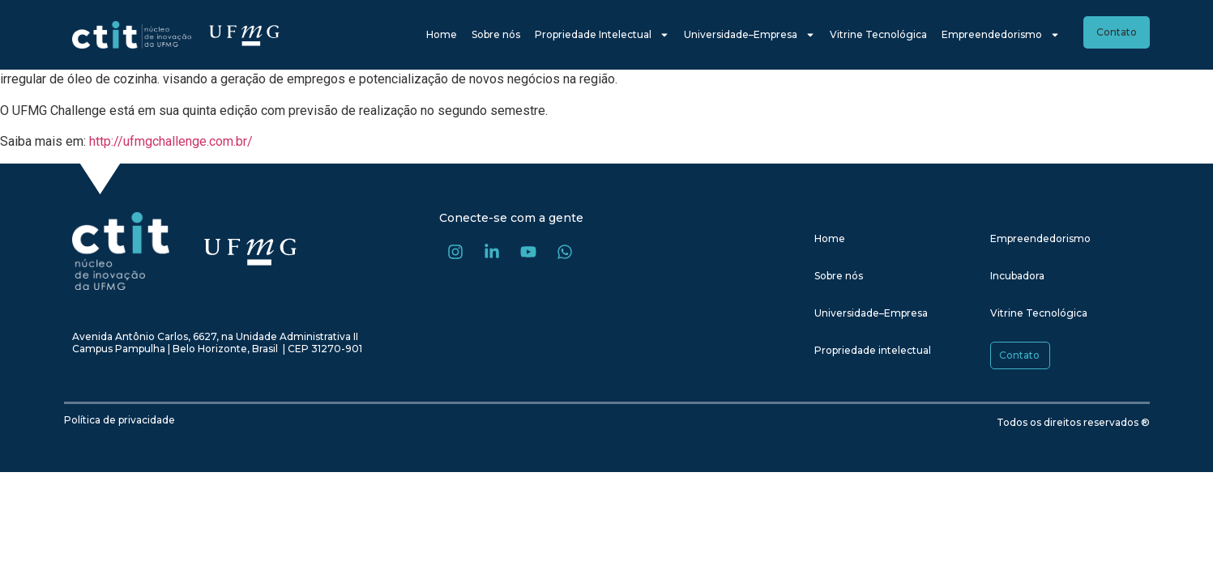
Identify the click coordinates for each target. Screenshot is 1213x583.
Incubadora (1017, 276)
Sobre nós (496, 34)
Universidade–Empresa (749, 35)
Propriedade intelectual (872, 350)
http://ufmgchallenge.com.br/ (171, 141)
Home (441, 34)
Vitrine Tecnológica (878, 34)
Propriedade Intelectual (602, 35)
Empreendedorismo (1001, 35)
